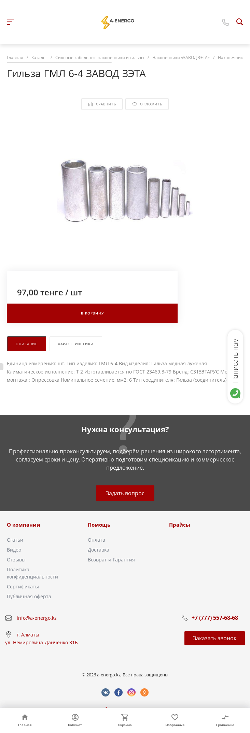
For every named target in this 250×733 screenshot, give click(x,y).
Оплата (96, 540)
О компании (23, 524)
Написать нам (235, 360)
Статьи (15, 540)
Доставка (98, 549)
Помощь (99, 524)
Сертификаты (23, 586)
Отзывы (16, 559)
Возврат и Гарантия (111, 559)
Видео (14, 549)
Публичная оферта (29, 596)
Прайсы (179, 524)
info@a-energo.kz (37, 618)
